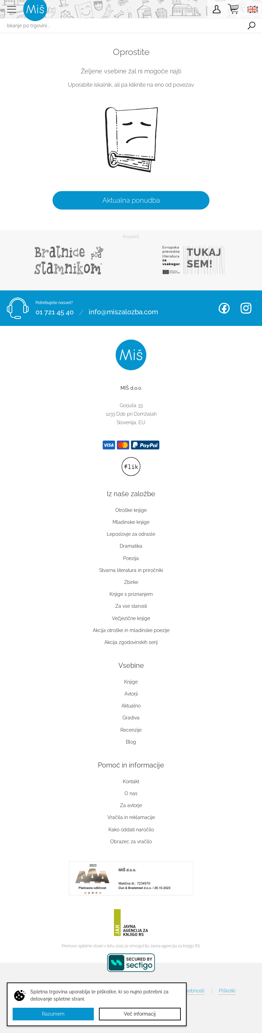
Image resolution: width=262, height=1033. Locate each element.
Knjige (131, 682)
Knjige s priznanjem (131, 594)
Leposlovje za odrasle (131, 534)
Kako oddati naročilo (131, 829)
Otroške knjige (131, 510)
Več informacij (140, 1014)
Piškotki (227, 990)
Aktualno (131, 705)
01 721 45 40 (54, 312)
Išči (251, 25)
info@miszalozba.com (123, 312)
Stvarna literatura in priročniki (131, 570)
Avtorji (131, 694)
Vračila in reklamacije (131, 817)
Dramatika (131, 546)
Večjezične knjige (131, 618)
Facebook (224, 308)
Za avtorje (131, 805)
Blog (131, 742)
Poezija (131, 558)
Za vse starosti (131, 606)
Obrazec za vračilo (131, 841)
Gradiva (131, 717)
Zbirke (131, 582)
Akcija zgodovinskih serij (131, 642)
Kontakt (131, 781)
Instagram (246, 308)
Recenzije (131, 730)
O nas (131, 793)
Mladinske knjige (131, 522)
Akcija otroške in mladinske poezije (131, 630)
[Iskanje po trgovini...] (120, 25)
